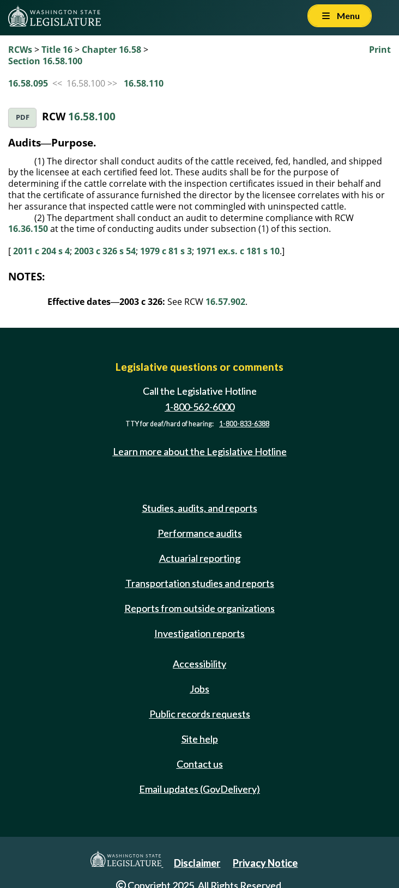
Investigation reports (199, 633)
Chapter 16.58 (111, 50)
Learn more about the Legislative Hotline (200, 451)
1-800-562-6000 (199, 407)
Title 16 (56, 50)
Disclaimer (197, 863)
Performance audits (200, 533)
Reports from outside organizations (199, 608)
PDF (22, 117)
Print (380, 50)
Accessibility (199, 664)
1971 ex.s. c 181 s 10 (238, 251)
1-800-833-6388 (244, 424)
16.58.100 (92, 116)
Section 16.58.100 (45, 61)
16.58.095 (28, 83)
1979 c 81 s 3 (166, 251)
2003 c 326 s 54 (105, 251)
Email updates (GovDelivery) (199, 789)
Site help (200, 739)
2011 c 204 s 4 (41, 251)
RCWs (20, 50)
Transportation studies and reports (199, 583)
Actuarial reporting (199, 558)
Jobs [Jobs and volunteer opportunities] (199, 689)
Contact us (200, 764)
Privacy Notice (265, 863)
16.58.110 (144, 83)
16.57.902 (225, 302)
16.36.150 (28, 229)
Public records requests (199, 714)
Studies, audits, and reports (199, 508)
